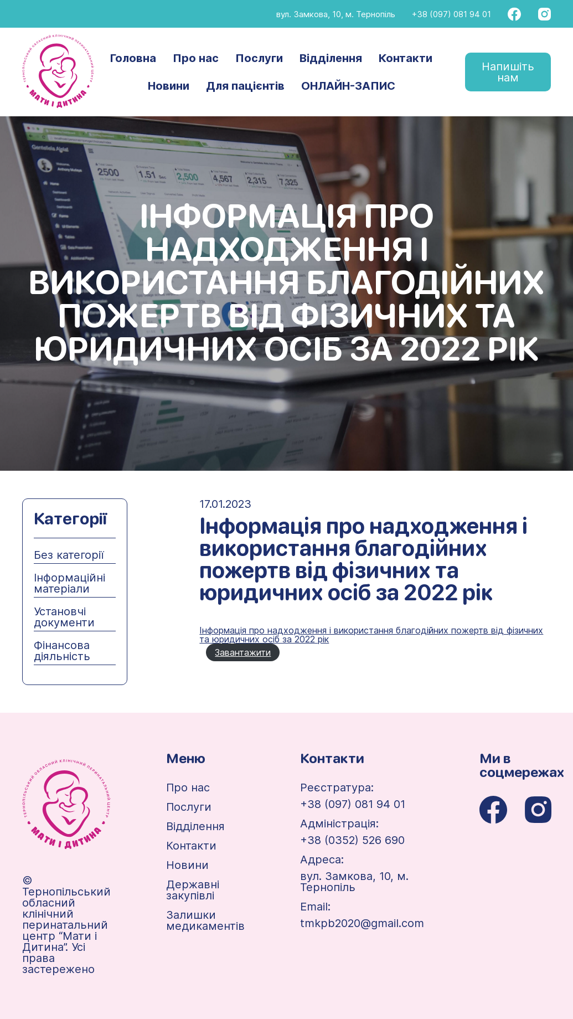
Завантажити (243, 652)
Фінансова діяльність (62, 651)
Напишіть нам (508, 72)
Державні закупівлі (192, 890)
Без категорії (69, 554)
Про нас (196, 58)
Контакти (405, 58)
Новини (168, 85)
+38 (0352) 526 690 (352, 840)
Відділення (331, 58)
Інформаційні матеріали (69, 583)
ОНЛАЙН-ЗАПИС (348, 85)
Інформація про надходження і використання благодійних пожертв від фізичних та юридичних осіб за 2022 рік (371, 635)
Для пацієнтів (245, 85)
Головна (133, 58)
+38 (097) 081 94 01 (451, 14)
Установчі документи (64, 617)
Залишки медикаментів (205, 920)
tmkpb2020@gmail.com (362, 923)
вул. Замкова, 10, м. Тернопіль (335, 14)
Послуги (259, 58)
